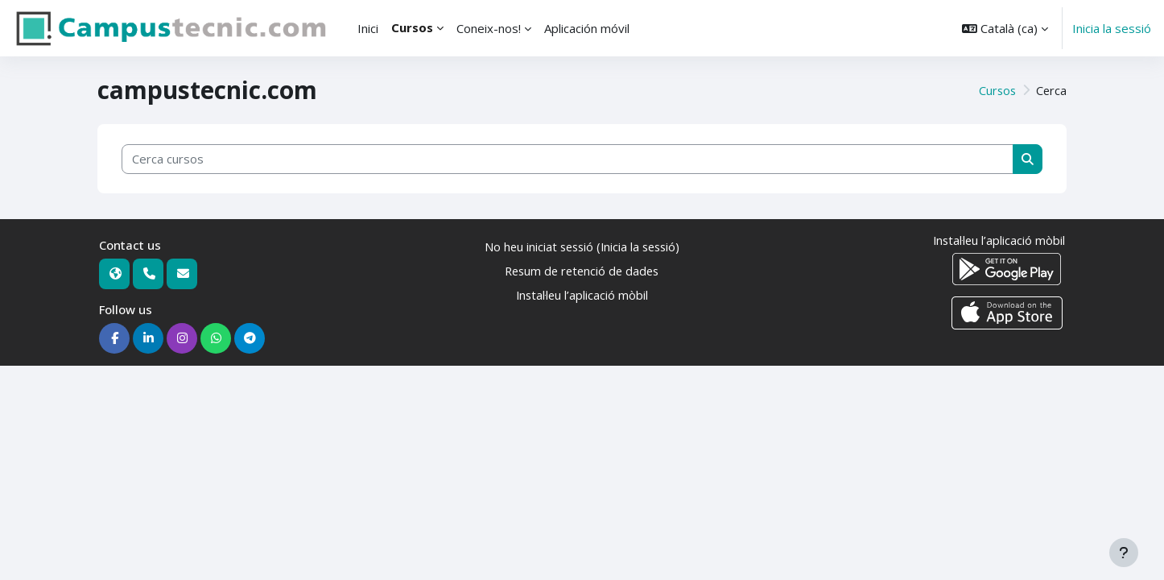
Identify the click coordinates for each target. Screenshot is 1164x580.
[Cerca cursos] (567, 159)
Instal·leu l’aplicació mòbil (581, 296)
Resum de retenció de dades (582, 271)
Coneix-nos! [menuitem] (488, 28)
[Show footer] (1123, 552)
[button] (1005, 28)
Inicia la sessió (1111, 28)
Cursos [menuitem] (412, 27)
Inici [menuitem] (367, 28)
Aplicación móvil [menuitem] (586, 28)
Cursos (995, 90)
